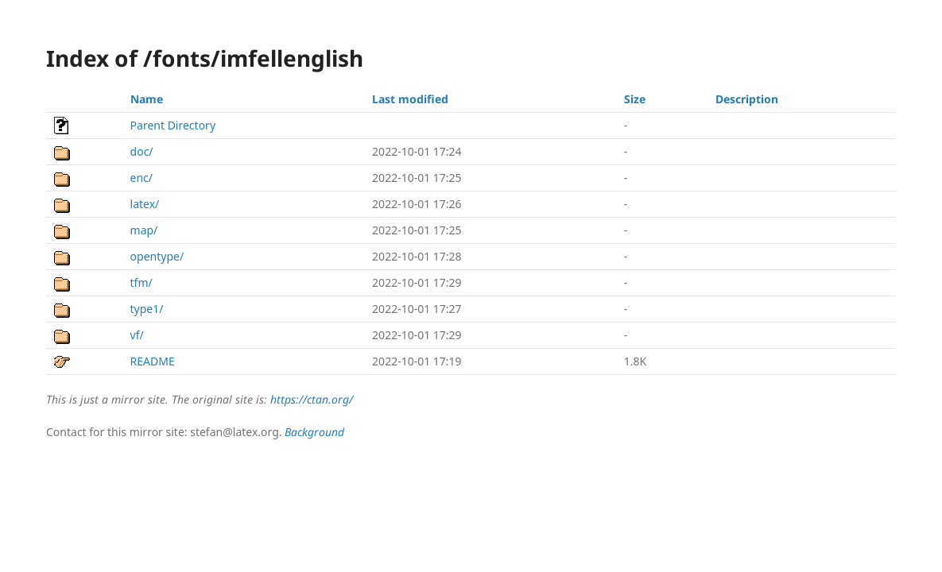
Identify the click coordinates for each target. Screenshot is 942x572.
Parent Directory (172, 125)
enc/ (141, 177)
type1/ (147, 308)
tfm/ (141, 282)
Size (634, 98)
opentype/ (157, 256)
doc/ (141, 151)
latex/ (145, 203)
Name (146, 98)
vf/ (137, 334)
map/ (144, 230)
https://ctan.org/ (311, 399)
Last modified (410, 98)
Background (314, 431)
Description (746, 98)
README (152, 361)
